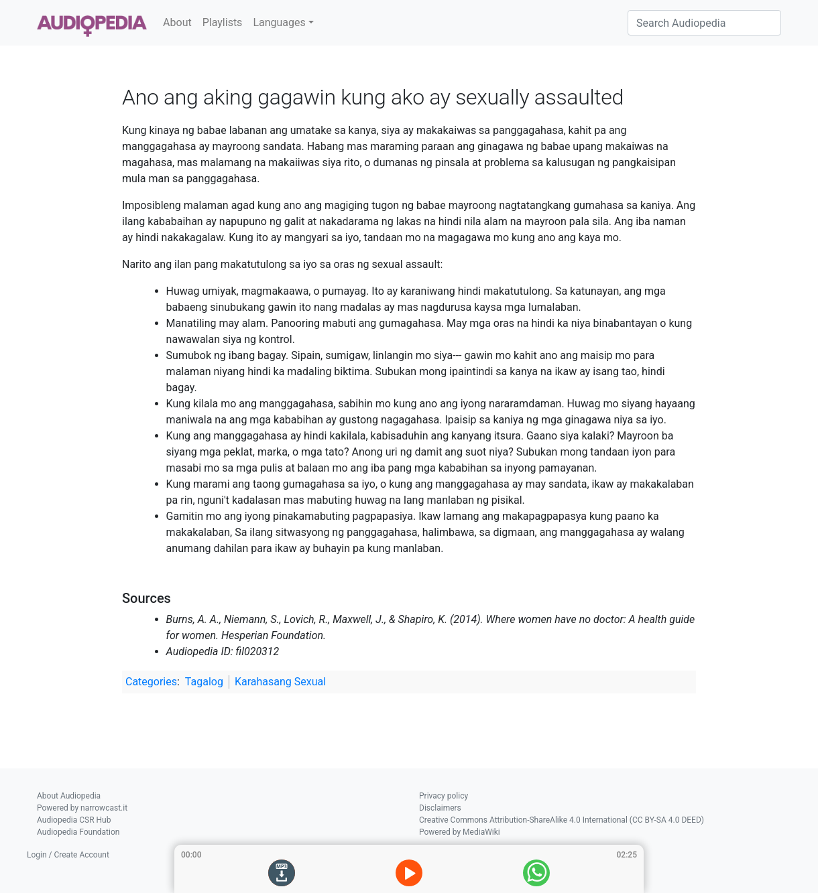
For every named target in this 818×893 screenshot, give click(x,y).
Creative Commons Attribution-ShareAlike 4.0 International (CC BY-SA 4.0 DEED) (561, 820)
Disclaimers (440, 808)
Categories (151, 681)
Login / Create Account (68, 855)
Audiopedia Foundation (78, 832)
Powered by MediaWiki (459, 832)
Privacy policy (443, 796)
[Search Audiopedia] (704, 23)
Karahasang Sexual (280, 681)
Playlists (222, 22)
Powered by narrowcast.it (82, 808)
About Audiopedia (69, 796)
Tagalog (204, 681)
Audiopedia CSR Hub (74, 820)
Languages (279, 22)
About (177, 22)
